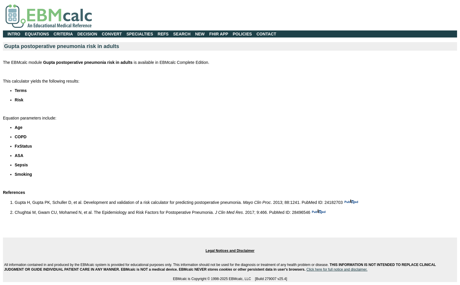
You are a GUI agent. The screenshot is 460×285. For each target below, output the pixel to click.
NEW (200, 34)
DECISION (87, 34)
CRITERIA (63, 34)
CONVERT (112, 34)
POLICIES (242, 34)
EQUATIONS (37, 34)
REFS (163, 34)
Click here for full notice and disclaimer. (336, 269)
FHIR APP (218, 34)
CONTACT (266, 34)
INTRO (14, 34)
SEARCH (181, 34)
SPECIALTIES (139, 34)
